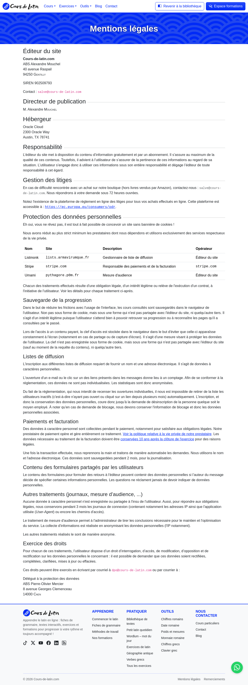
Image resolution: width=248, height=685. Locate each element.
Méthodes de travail (105, 631)
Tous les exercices (138, 666)
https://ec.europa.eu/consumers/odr (80, 207)
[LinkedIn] (56, 643)
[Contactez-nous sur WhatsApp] (237, 667)
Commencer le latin (105, 619)
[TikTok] (25, 643)
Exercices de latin (138, 647)
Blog (199, 635)
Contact (201, 629)
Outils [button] (84, 6)
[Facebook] (48, 643)
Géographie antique (139, 653)
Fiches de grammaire (106, 625)
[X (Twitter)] (33, 643)
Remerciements (214, 679)
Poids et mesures (172, 631)
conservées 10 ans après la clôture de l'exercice (157, 439)
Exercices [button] (66, 6)
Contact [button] (111, 6)
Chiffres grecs (170, 644)
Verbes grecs (135, 659)
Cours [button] (48, 6)
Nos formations (102, 638)
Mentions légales (189, 679)
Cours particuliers (207, 623)
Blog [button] (98, 6)
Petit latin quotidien (139, 630)
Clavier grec (169, 650)
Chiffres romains (172, 619)
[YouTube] (41, 643)
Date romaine (170, 625)
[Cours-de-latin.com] (41, 612)
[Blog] (64, 643)
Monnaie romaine (172, 638)
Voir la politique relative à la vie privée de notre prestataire (167, 434)
